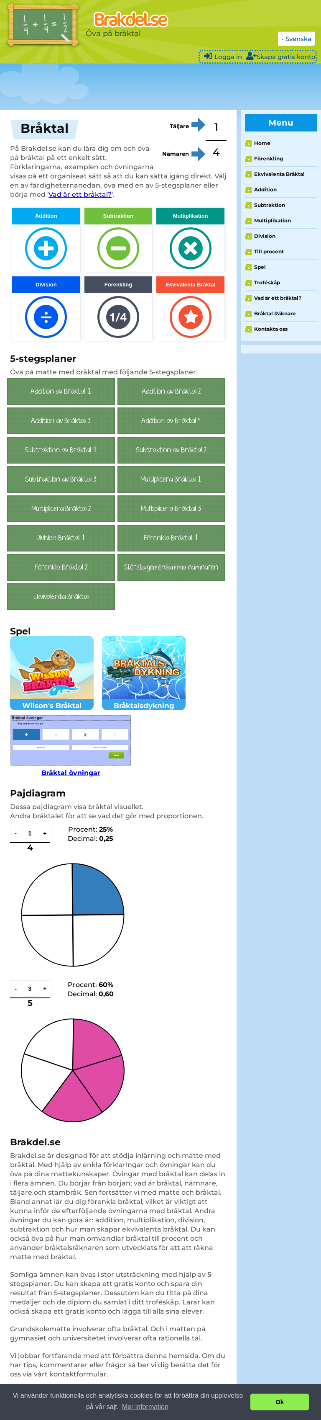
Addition (265, 189)
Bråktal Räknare (275, 313)
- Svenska (296, 39)
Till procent (269, 251)
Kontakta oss (271, 329)
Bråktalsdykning (144, 701)
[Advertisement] (152, 87)
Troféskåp (267, 282)
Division (264, 236)
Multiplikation (272, 220)
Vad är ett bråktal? (80, 194)
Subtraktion (269, 205)
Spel (260, 267)
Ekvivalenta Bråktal (279, 174)
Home (262, 143)
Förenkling (268, 158)
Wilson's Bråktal (52, 701)
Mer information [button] (145, 1406)
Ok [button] (280, 1402)
